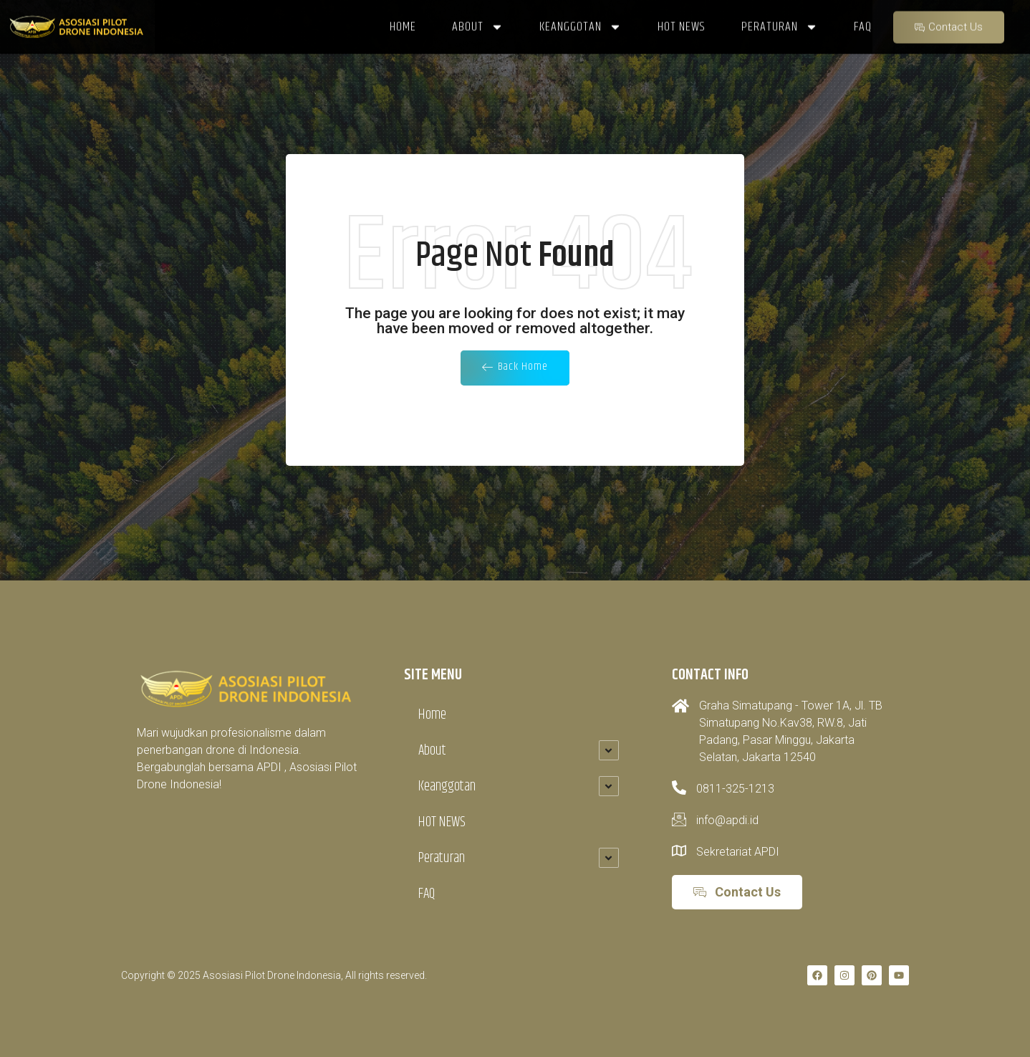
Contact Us (949, 22)
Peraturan (441, 858)
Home (432, 715)
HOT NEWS (442, 822)
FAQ (426, 894)
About (432, 751)
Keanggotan (447, 786)
